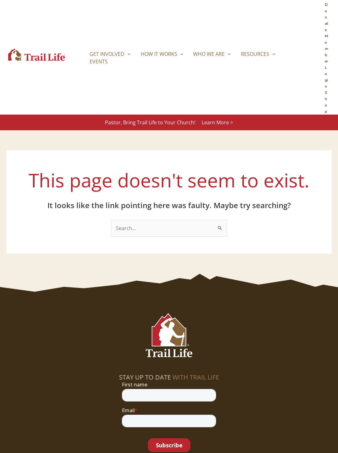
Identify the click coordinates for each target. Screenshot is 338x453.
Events (99, 61)
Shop (326, 102)
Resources (258, 54)
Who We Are (212, 54)
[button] (127, 54)
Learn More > (217, 122)
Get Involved (110, 54)
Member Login (326, 61)
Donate (326, 17)
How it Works (162, 54)
